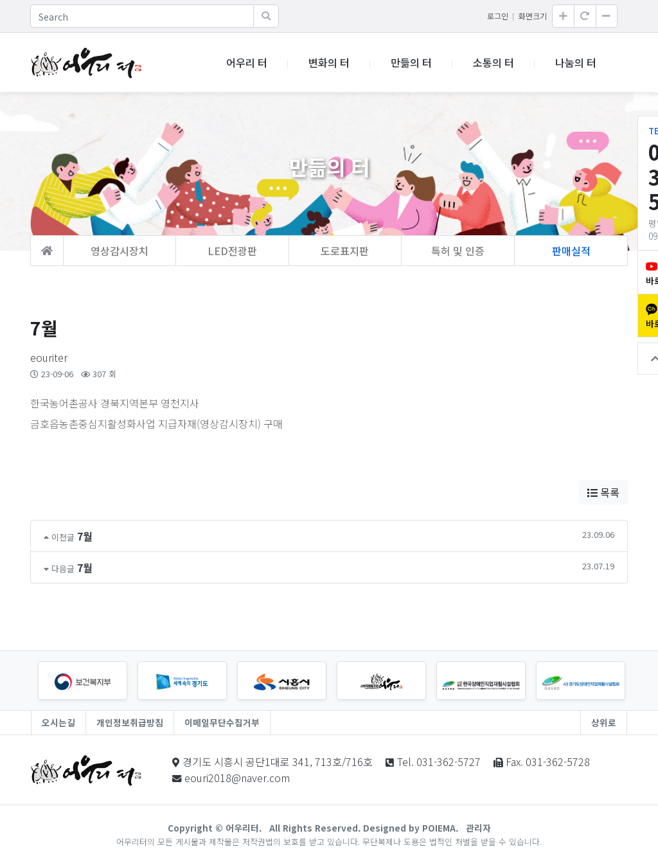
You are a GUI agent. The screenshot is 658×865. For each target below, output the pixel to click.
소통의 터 (493, 62)
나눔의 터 (575, 62)
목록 (603, 492)
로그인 (497, 15)
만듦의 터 (411, 62)
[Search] (142, 16)
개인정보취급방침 (129, 722)
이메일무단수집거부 (222, 722)
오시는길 (58, 722)
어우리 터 (246, 62)
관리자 (478, 827)
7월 (85, 536)
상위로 (603, 722)
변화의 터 (329, 62)
